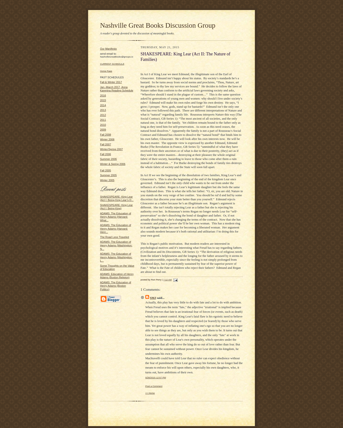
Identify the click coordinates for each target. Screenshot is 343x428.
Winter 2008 (107, 139)
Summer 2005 (108, 175)
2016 (103, 95)
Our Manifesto (108, 48)
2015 (103, 100)
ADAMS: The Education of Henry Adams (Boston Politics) (115, 286)
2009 (103, 129)
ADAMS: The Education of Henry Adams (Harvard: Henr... (115, 228)
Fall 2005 (105, 170)
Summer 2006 (108, 159)
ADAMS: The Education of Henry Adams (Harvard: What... (115, 217)
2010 (103, 124)
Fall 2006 (105, 154)
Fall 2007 (105, 144)
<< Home (150, 393)
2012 (103, 115)
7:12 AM (167, 279)
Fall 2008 (105, 134)
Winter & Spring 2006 (112, 164)
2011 (103, 119)
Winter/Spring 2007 (111, 149)
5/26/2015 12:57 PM (155, 377)
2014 (103, 105)
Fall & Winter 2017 (111, 82)
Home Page (106, 71)
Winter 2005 (107, 180)
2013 (103, 110)
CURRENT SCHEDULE (112, 64)
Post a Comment (153, 386)
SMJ (153, 298)
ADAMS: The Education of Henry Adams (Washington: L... (116, 257)
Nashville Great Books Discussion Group (157, 25)
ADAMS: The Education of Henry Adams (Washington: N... (116, 245)
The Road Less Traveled (114, 237)
